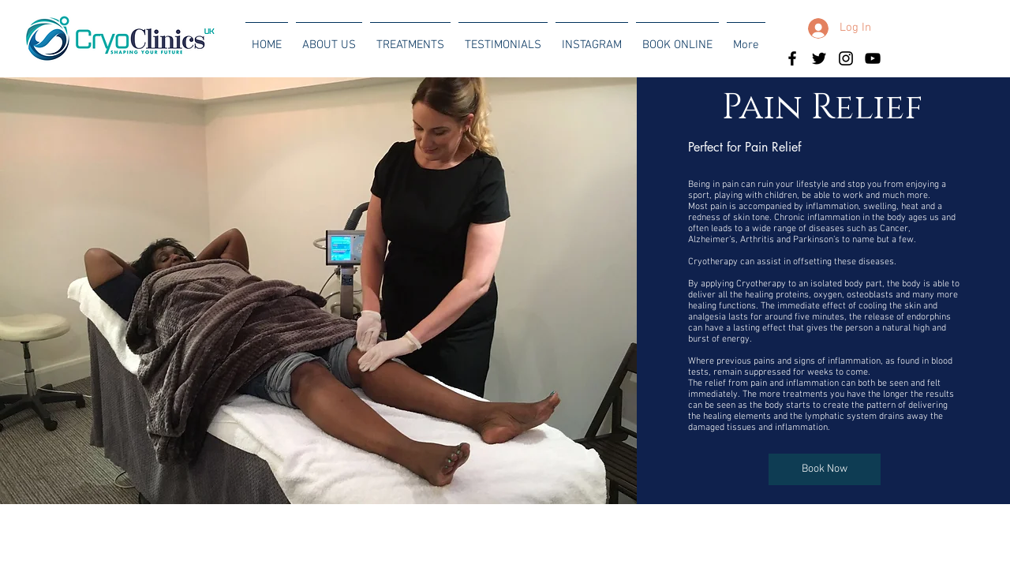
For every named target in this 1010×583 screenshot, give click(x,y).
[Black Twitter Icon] (819, 58)
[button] (329, 38)
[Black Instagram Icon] (845, 58)
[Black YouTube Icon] (872, 58)
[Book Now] (825, 469)
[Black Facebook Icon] (792, 58)
